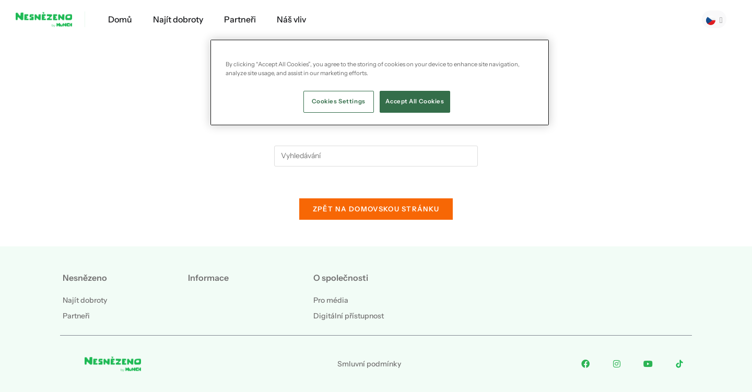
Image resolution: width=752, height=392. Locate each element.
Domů (120, 19)
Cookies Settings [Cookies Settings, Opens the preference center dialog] (339, 101)
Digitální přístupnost (348, 315)
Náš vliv (291, 19)
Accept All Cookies (414, 101)
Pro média (330, 300)
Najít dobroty (178, 19)
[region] (379, 82)
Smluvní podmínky (369, 363)
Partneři (240, 19)
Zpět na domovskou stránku (376, 209)
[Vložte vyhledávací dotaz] (376, 156)
